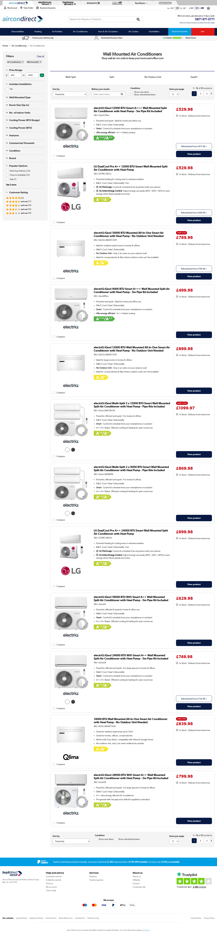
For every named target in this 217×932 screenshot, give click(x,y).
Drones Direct (51, 918)
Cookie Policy (196, 918)
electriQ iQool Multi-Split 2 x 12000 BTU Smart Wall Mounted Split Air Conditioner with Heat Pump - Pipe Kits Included (132, 405)
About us (137, 876)
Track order (51, 890)
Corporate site (139, 887)
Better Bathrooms (66, 918)
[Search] (138, 19)
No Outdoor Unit (153, 77)
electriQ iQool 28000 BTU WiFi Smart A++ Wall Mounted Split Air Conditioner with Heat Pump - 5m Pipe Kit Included (131, 776)
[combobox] (105, 19)
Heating (38, 31)
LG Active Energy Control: (109, 191)
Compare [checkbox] (60, 156)
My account (51, 887)
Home (5, 45)
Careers (136, 883)
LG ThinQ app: (104, 187)
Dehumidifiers (17, 31)
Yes (11, 89)
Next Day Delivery (20, 171)
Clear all (40, 56)
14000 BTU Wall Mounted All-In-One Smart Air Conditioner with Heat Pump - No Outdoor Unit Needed (130, 720)
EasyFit (194, 77)
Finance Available (20, 175)
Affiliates (136, 880)
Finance (49, 883)
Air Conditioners (80, 31)
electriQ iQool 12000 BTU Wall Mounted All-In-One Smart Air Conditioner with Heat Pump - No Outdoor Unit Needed (132, 349)
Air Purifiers (57, 31)
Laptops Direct (21, 918)
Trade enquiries (96, 880)
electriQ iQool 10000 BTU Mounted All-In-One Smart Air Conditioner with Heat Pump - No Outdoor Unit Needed (129, 234)
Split (111, 77)
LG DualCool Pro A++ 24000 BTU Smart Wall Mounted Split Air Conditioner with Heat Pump (131, 532)
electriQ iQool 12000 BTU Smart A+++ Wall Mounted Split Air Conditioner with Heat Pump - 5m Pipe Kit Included (130, 109)
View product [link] (194, 154)
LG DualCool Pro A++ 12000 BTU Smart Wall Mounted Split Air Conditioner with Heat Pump (130, 168)
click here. (146, 930)
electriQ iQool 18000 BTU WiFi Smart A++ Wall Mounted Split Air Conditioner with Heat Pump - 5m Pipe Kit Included (131, 598)
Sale (202, 31)
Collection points (53, 880)
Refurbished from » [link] (194, 146)
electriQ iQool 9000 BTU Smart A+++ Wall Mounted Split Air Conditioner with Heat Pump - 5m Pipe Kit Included (132, 290)
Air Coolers (133, 31)
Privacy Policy (209, 918)
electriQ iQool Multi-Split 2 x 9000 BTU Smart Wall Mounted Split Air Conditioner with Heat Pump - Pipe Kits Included (131, 468)
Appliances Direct (36, 918)
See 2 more (11, 184)
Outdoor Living (93, 918)
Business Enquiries (179, 31)
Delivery (93, 876)
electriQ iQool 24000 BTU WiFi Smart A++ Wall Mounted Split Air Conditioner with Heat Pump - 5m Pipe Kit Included (131, 657)
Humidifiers (154, 31)
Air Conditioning (18, 45)
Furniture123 (80, 918)
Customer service (54, 876)
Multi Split (71, 77)
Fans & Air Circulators (108, 31)
